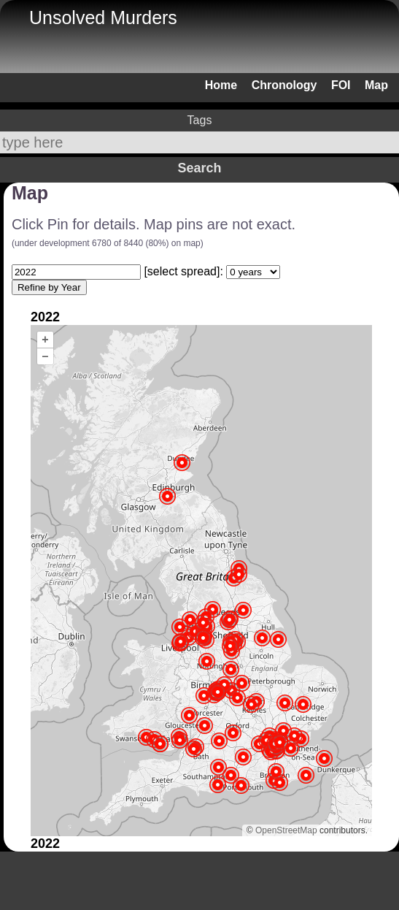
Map (376, 85)
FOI (341, 85)
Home (221, 85)
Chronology (284, 85)
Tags (199, 120)
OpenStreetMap (286, 830)
